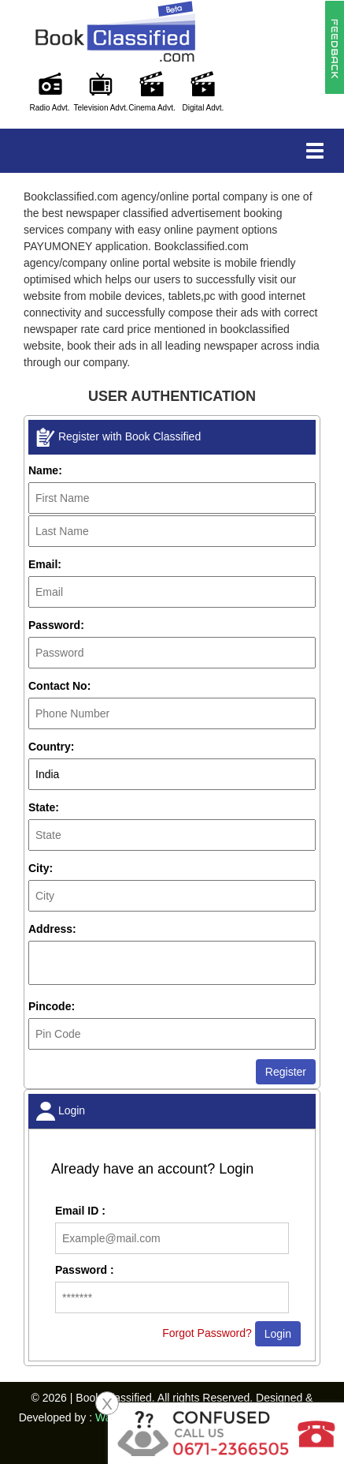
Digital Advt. (203, 107)
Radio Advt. (49, 107)
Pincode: (51, 1006)
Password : (84, 1270)
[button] (334, 46)
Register (285, 1071)
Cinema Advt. (151, 107)
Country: (51, 746)
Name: (45, 470)
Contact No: (59, 686)
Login (277, 1333)
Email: (44, 564)
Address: (52, 929)
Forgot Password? (207, 1333)
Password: (56, 625)
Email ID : (80, 1210)
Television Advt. (101, 107)
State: (43, 807)
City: (40, 868)
